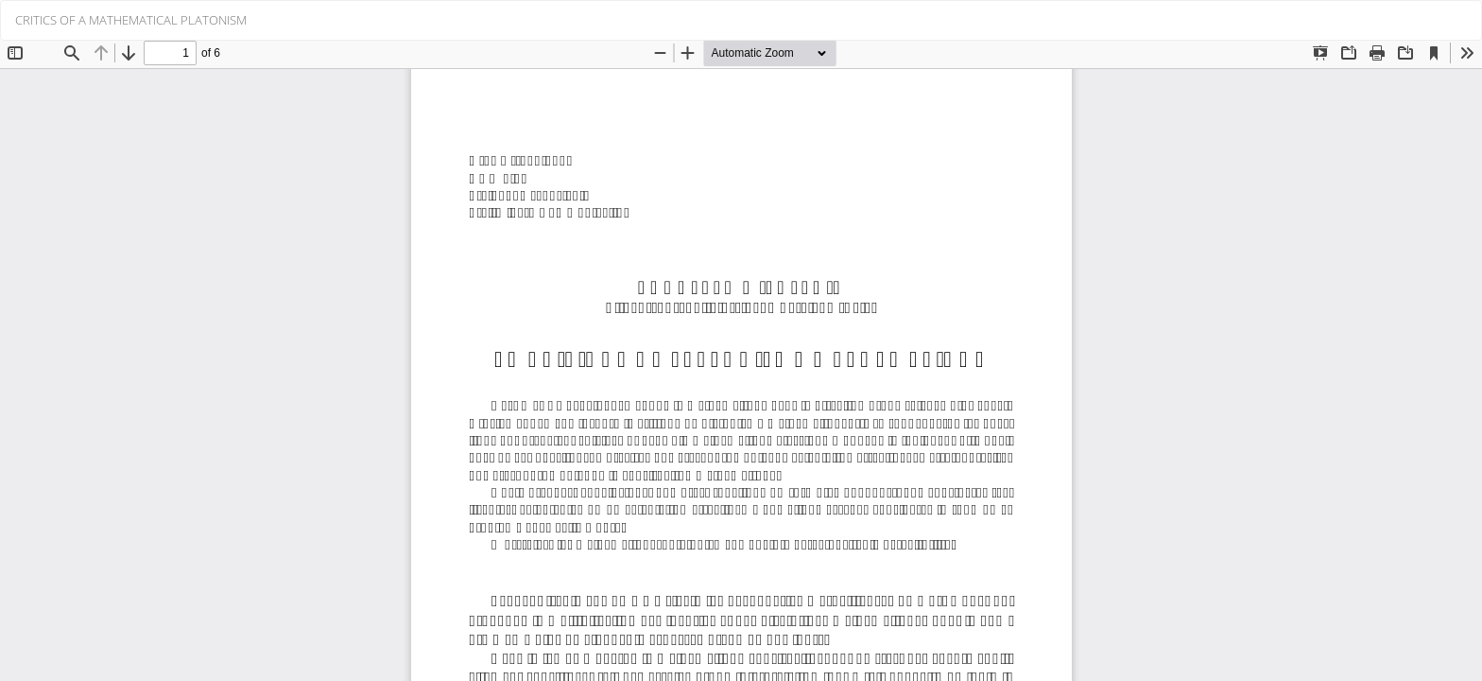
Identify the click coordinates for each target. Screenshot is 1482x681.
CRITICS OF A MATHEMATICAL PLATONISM (131, 19)
